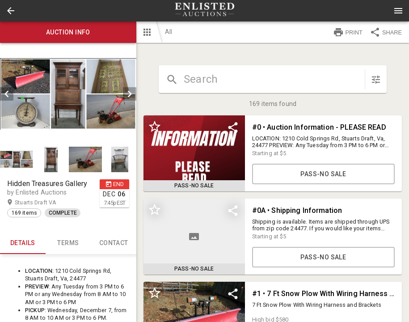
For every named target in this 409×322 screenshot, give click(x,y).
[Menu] (398, 10)
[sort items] (376, 79)
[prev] (6, 94)
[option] (68, 94)
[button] (10, 10)
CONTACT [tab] (113, 243)
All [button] (168, 31)
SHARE (386, 32)
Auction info (68, 32)
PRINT (348, 32)
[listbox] (68, 94)
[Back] (10, 10)
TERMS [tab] (68, 243)
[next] (129, 94)
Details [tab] (23, 243)
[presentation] (204, 11)
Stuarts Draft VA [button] (44, 203)
